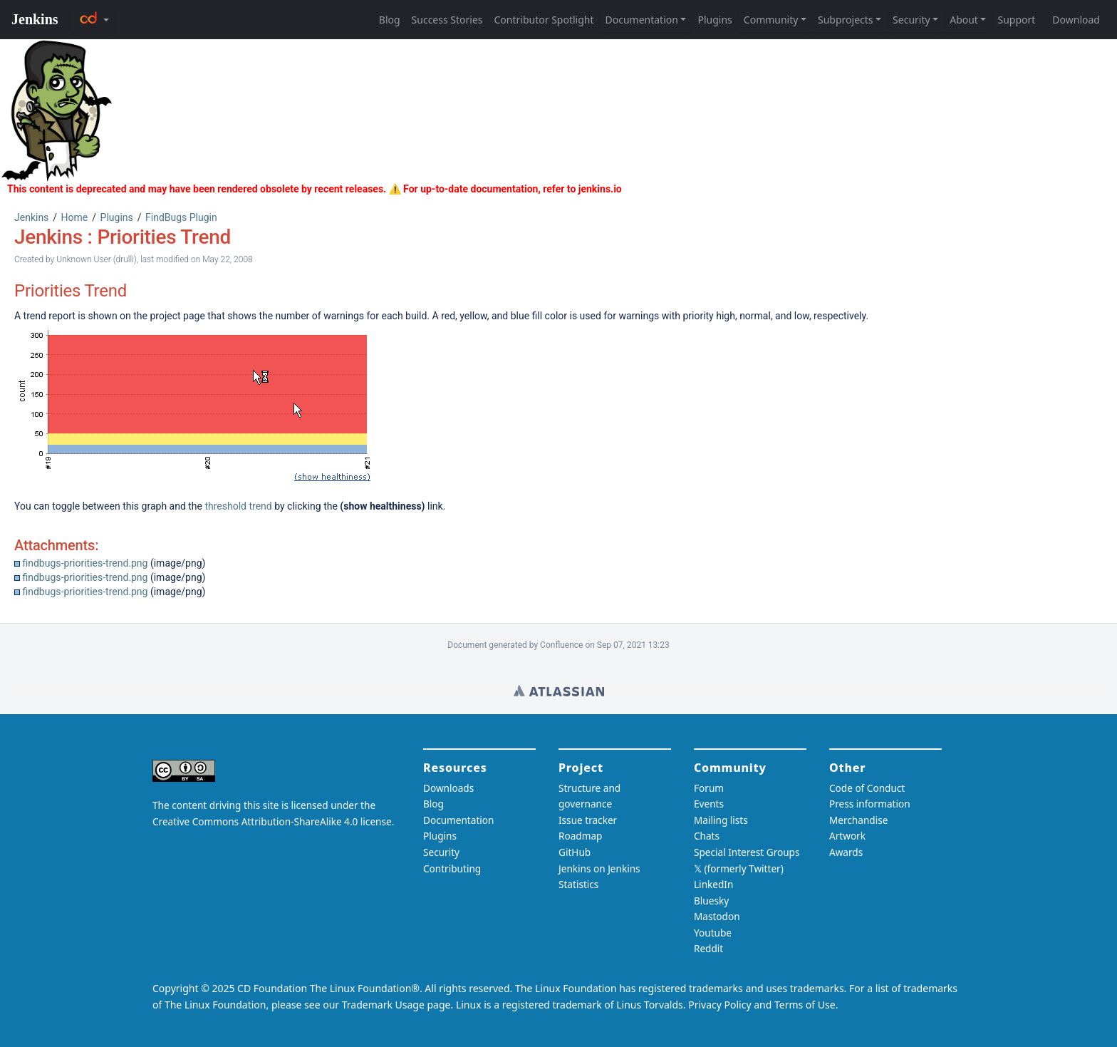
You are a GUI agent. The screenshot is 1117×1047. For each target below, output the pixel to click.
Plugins (116, 217)
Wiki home (559, 690)
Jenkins (31, 217)
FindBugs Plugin (181, 217)
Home (74, 217)
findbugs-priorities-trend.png (84, 563)
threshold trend (237, 506)
